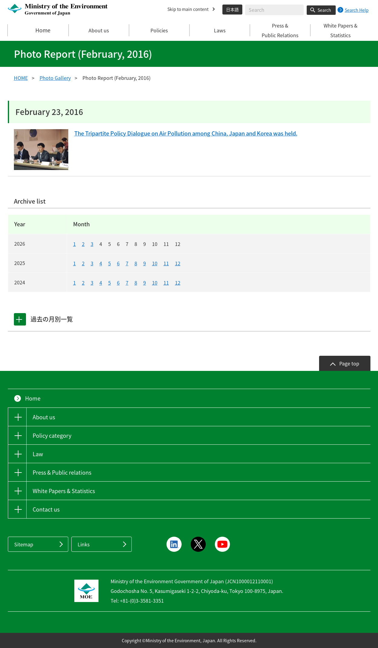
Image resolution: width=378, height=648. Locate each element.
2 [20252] (83, 263)
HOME (21, 77)
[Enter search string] (274, 10)
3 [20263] (92, 243)
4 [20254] (100, 263)
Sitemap (23, 544)
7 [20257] (127, 263)
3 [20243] (92, 282)
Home (38, 30)
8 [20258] (135, 263)
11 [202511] (166, 263)
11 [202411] (166, 282)
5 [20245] (109, 282)
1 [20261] (74, 243)
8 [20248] (135, 282)
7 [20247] (127, 282)
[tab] (21, 319)
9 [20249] (144, 282)
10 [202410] (154, 282)
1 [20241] (74, 282)
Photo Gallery (55, 77)
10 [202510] (154, 263)
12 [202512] (177, 263)
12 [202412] (177, 282)
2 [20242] (83, 282)
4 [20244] (100, 282)
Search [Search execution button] (324, 10)
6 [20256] (118, 263)
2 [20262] (83, 243)
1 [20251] (74, 263)
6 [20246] (118, 282)
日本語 (232, 9)
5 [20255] (109, 263)
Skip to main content (187, 9)
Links (83, 544)
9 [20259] (144, 263)
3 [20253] (92, 263)
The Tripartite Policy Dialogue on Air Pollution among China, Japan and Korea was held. (200, 133)
